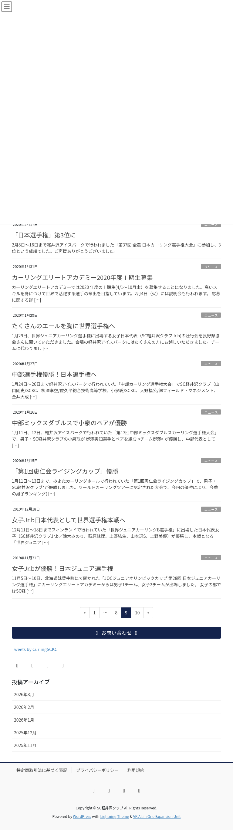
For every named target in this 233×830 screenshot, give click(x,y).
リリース (211, 266)
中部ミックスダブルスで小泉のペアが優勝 (69, 422)
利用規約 (135, 770)
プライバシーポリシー (97, 770)
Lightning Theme (114, 816)
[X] (32, 665)
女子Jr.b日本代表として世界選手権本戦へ (69, 519)
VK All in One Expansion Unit (157, 816)
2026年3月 (24, 694)
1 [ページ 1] (95, 613)
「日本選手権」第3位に (44, 234)
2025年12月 (25, 732)
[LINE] (62, 665)
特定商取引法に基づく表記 (41, 770)
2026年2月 (24, 707)
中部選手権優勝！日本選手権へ (54, 374)
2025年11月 (25, 745)
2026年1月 (24, 720)
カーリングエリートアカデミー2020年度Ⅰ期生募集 (82, 277)
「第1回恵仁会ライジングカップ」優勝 (65, 471)
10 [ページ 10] (137, 613)
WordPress (82, 816)
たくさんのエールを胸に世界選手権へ (63, 325)
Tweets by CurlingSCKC (34, 649)
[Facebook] (17, 665)
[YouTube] (47, 665)
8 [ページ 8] (117, 613)
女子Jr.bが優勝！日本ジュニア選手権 (62, 568)
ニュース (211, 315)
